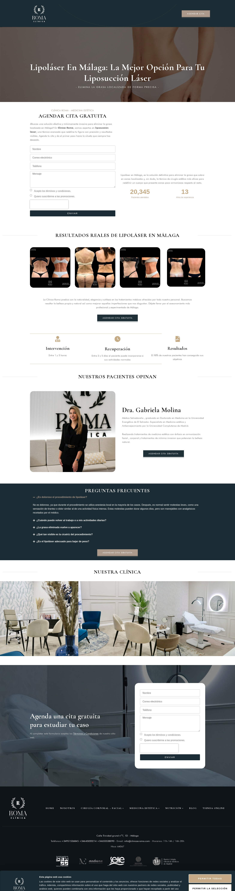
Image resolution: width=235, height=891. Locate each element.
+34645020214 (87, 841)
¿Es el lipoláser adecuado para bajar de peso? (63, 541)
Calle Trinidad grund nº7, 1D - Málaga (117, 835)
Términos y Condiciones (86, 733)
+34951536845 (70, 841)
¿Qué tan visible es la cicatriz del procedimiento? (65, 534)
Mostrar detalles (162, 885)
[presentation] (49, 204)
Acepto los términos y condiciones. (52, 191)
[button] (117, 497)
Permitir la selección (210, 871)
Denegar (210, 881)
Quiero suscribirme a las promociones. (54, 196)
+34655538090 (105, 841)
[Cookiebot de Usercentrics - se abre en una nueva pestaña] (19, 885)
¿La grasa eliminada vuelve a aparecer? (59, 527)
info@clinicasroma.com (137, 841)
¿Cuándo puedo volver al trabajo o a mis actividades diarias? (71, 520)
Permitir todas (210, 861)
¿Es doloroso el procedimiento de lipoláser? (62, 497)
